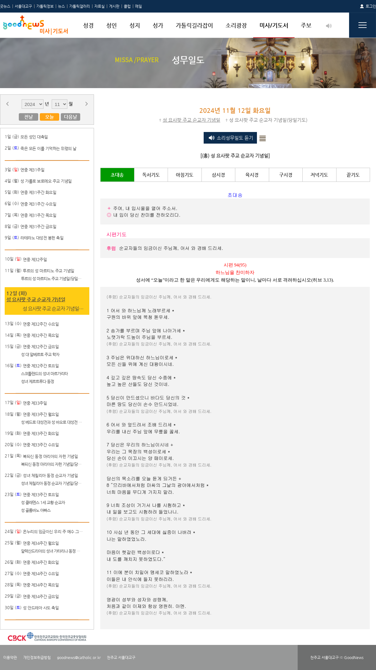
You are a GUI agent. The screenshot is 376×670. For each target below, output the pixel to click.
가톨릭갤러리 (79, 6)
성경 (88, 25)
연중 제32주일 (35, 259)
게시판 (114, 6)
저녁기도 (319, 174)
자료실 (99, 6)
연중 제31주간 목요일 (38, 215)
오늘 (49, 116)
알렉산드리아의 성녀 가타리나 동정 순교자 (52, 551)
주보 (306, 25)
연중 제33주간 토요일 (41, 494)
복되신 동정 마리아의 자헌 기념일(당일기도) (52, 464)
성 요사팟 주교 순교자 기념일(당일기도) (54, 309)
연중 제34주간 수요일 (41, 573)
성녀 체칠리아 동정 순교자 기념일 (50, 475)
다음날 (70, 116)
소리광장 (236, 25)
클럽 (127, 6)
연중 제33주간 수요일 (41, 444)
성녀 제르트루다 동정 (37, 381)
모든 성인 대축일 (34, 137)
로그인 (371, 6)
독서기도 (151, 174)
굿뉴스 (5, 6)
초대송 (117, 174)
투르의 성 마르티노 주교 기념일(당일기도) (52, 278)
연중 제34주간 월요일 (41, 543)
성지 (134, 25)
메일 (138, 6)
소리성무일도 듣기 (235, 137)
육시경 (251, 174)
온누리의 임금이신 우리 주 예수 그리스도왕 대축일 (54, 531)
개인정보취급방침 (37, 657)
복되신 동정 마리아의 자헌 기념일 (50, 456)
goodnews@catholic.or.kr (79, 657)
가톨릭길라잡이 (194, 25)
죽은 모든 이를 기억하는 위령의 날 (48, 148)
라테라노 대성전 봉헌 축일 (41, 237)
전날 (28, 116)
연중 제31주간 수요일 (38, 204)
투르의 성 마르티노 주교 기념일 (48, 270)
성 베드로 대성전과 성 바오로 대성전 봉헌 (52, 422)
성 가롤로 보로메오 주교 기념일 (46, 181)
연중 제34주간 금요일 (41, 596)
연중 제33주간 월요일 (41, 414)
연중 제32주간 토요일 (41, 365)
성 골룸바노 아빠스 (35, 510)
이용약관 (10, 657)
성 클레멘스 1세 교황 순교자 (43, 502)
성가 (158, 25)
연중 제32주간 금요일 (41, 346)
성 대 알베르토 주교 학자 (40, 354)
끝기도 (353, 174)
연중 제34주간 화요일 (41, 562)
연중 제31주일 (32, 169)
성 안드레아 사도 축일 (41, 607)
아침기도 (184, 174)
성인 (111, 25)
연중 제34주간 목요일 (41, 585)
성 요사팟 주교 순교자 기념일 (35, 300)
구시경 (285, 174)
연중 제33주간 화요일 (41, 433)
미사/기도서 (273, 25)
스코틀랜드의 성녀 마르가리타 (44, 373)
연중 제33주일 (35, 403)
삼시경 (218, 174)
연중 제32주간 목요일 (41, 335)
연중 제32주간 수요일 (41, 324)
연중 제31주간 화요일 (38, 192)
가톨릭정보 (45, 6)
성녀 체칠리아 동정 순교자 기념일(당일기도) (52, 483)
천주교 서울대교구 (121, 657)
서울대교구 (23, 6)
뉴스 (61, 6)
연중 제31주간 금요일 (38, 226)
